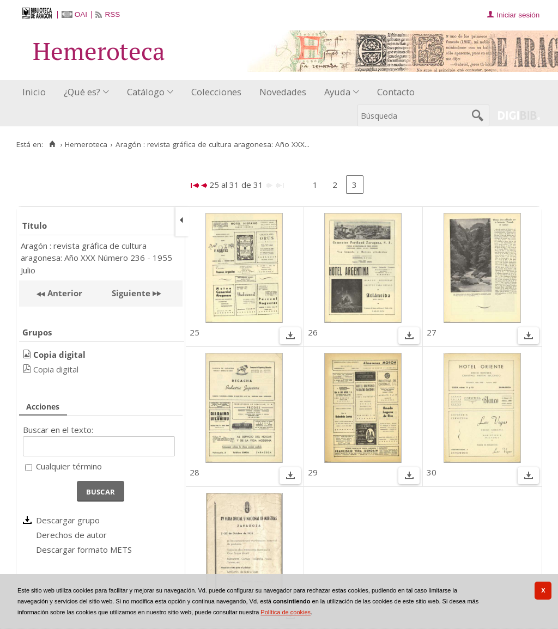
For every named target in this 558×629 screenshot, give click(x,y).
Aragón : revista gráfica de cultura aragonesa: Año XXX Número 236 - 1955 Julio (96, 258)
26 (313, 332)
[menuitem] (36, 92)
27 (431, 332)
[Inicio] (52, 144)
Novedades (282, 92)
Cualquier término (69, 466)
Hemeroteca (86, 144)
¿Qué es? (82, 92)
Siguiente (131, 293)
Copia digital (55, 369)
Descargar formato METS (84, 549)
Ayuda (337, 92)
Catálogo (146, 92)
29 (313, 472)
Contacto (396, 92)
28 (194, 472)
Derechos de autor (71, 534)
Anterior (63, 293)
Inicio (34, 92)
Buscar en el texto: (58, 429)
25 (194, 332)
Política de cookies (285, 612)
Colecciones (216, 92)
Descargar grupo (68, 520)
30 (431, 472)
